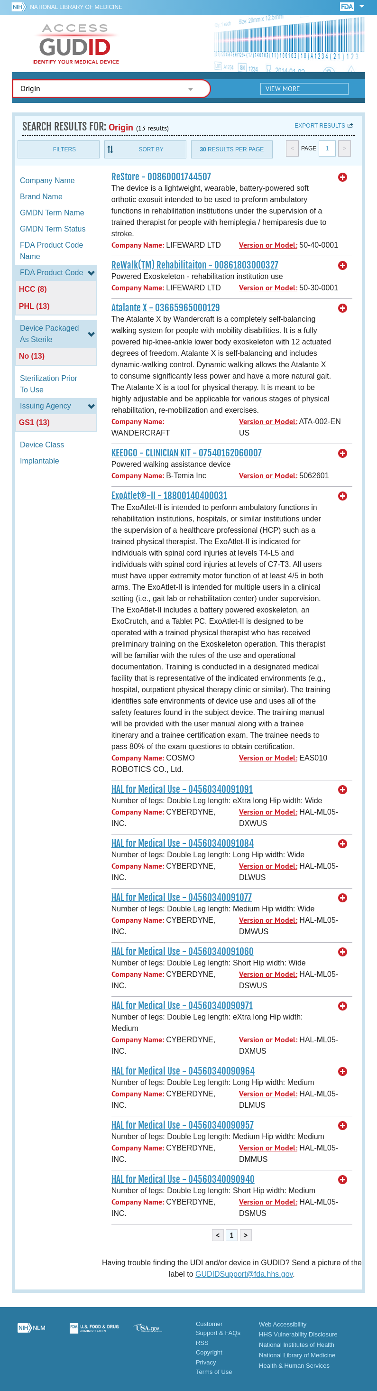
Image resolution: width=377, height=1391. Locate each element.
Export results (319, 125)
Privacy (206, 1362)
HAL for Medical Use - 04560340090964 (183, 1071)
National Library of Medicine (76, 7)
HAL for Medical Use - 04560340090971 (182, 1005)
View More (283, 88)
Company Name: (137, 245)
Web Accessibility (282, 1324)
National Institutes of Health (296, 1344)
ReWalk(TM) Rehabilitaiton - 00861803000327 (194, 265)
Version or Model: (268, 245)
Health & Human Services (294, 1365)
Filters (64, 149)
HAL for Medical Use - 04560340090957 (182, 1125)
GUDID (75, 43)
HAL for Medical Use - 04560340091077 (181, 897)
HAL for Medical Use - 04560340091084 (182, 843)
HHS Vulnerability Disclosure (298, 1334)
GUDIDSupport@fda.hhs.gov (244, 1274)
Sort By (151, 149)
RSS (202, 1342)
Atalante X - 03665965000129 (165, 308)
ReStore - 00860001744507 (161, 177)
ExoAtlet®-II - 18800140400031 (169, 495)
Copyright (209, 1352)
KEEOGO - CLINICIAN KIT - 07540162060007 (186, 453)
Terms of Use (214, 1371)
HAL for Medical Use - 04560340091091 (182, 789)
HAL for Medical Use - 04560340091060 (182, 951)
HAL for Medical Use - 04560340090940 (183, 1179)
